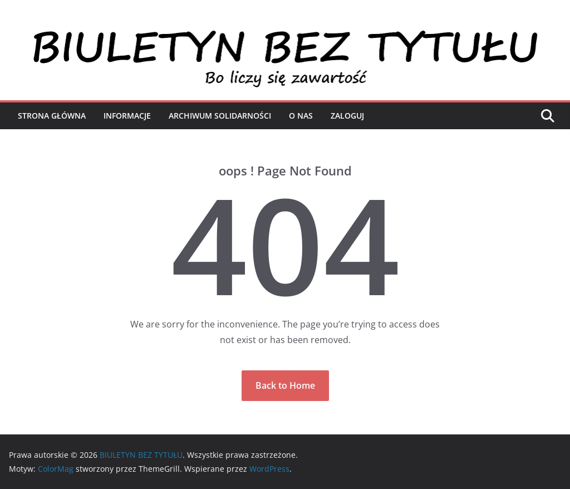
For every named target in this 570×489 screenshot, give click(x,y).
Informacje (127, 115)
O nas (301, 115)
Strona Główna (52, 115)
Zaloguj (347, 115)
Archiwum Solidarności (220, 115)
